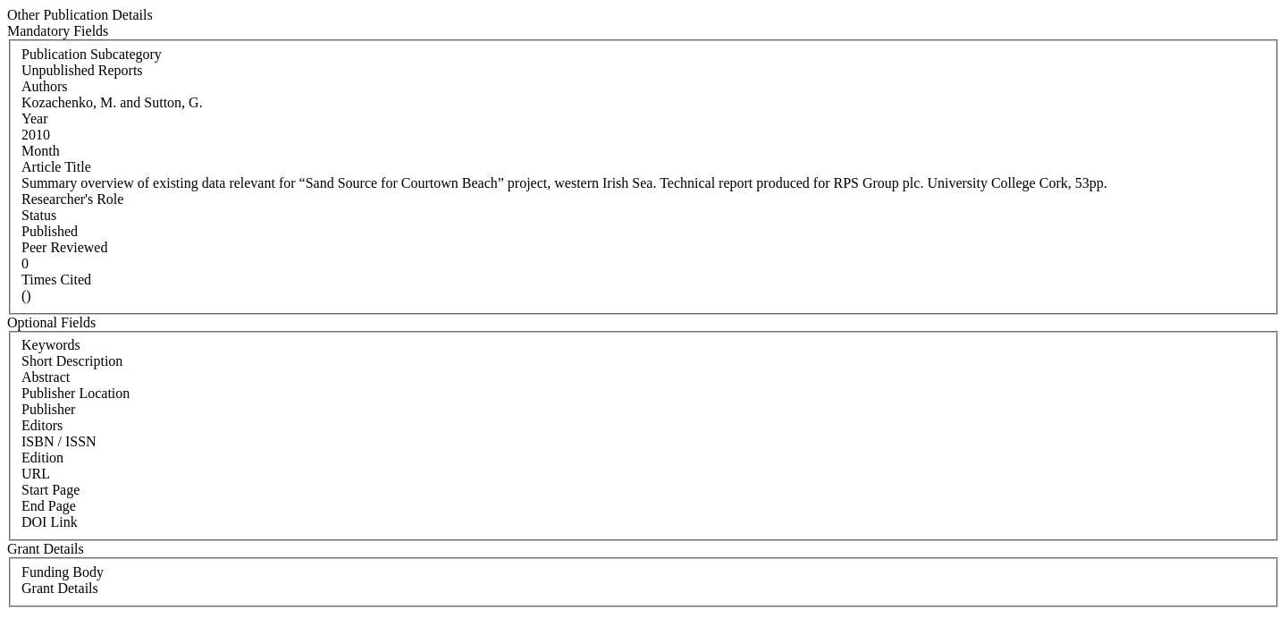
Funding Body (62, 572)
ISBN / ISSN (59, 441)
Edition (42, 457)
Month (40, 150)
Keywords (50, 344)
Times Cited (56, 279)
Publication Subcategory (91, 54)
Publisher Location (75, 393)
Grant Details (59, 588)
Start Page (50, 489)
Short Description (71, 361)
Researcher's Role (72, 199)
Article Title (56, 166)
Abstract (45, 377)
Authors (44, 86)
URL (35, 473)
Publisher (48, 409)
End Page (48, 505)
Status (38, 215)
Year (34, 118)
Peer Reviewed (64, 247)
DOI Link (49, 522)
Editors (42, 425)
